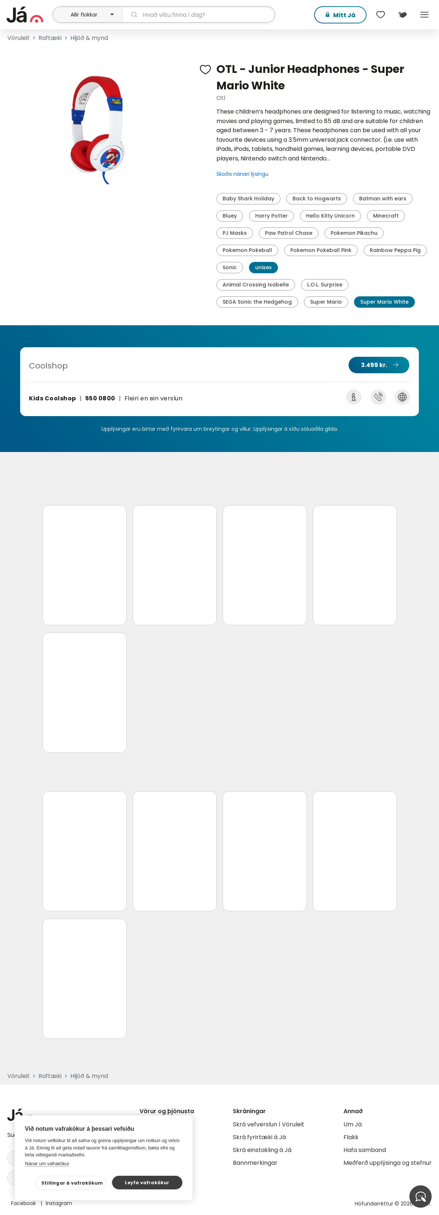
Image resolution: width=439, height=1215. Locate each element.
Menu (424, 15)
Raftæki (50, 38)
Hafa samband (364, 1150)
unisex (263, 267)
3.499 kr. (374, 365)
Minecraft (386, 215)
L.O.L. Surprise (324, 284)
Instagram (59, 1203)
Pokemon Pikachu (354, 233)
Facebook (24, 1203)
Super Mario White (384, 301)
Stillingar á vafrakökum (72, 1183)
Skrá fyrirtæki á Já (259, 1137)
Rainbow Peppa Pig (395, 250)
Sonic (230, 267)
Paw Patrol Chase (288, 233)
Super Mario (326, 301)
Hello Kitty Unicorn (330, 215)
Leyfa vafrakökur (147, 1182)
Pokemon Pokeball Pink (320, 250)
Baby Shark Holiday (248, 198)
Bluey (230, 215)
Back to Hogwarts (317, 198)
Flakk (350, 1137)
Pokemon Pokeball (247, 250)
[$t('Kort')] (402, 15)
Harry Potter (271, 215)
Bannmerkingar (255, 1163)
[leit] (199, 14)
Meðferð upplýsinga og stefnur (387, 1163)
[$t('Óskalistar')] (380, 15)
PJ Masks (235, 233)
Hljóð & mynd (89, 38)
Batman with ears (382, 198)
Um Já (352, 1124)
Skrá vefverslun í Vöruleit (268, 1124)
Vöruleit (18, 38)
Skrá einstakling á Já (262, 1150)
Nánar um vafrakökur (47, 1163)
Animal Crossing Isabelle (256, 284)
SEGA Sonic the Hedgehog (257, 301)
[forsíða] (29, 15)
